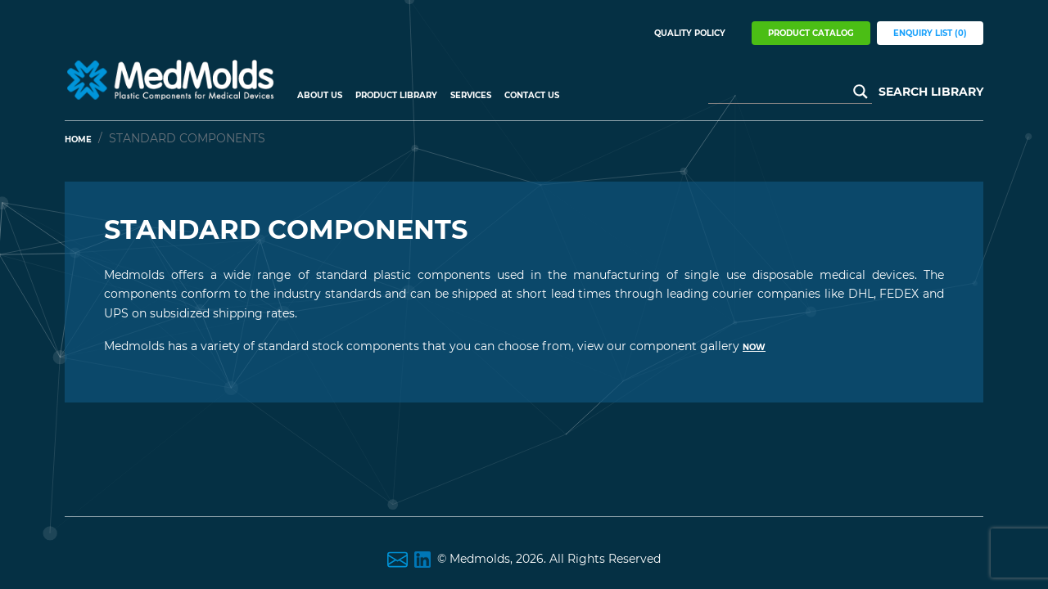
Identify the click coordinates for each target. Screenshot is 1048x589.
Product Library (396, 95)
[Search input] (782, 91)
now (754, 347)
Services (470, 95)
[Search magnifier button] (860, 91)
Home (78, 139)
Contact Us (531, 95)
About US (319, 95)
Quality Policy (689, 33)
